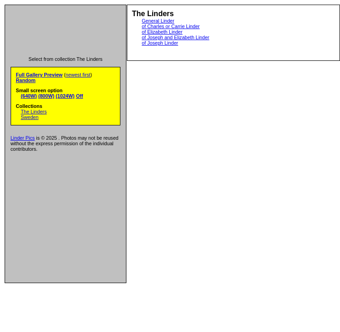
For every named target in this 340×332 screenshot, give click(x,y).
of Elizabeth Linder (162, 32)
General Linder (158, 21)
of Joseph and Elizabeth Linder (175, 37)
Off (79, 96)
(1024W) (65, 96)
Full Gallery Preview (39, 74)
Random (26, 80)
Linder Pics (23, 138)
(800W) (46, 96)
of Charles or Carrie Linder (171, 26)
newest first (78, 74)
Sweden (30, 117)
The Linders (34, 111)
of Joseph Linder (160, 43)
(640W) (29, 96)
